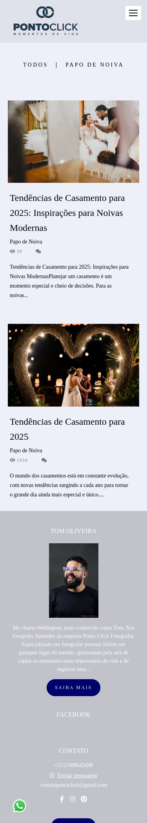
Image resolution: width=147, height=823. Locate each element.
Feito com (73, 816)
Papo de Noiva (94, 65)
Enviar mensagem (77, 734)
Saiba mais (73, 646)
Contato (73, 785)
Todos (35, 65)
